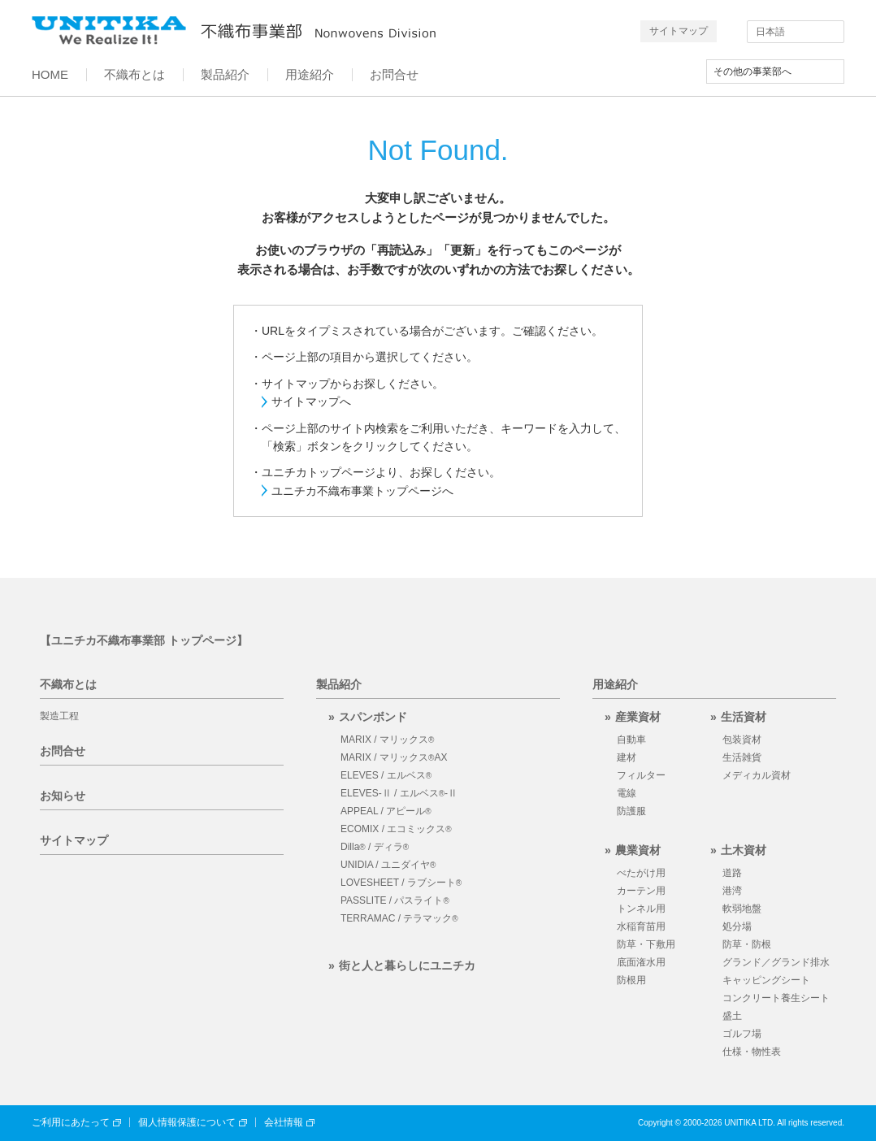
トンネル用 (641, 908)
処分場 (737, 926)
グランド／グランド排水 (776, 962)
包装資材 (741, 739)
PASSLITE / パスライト (394, 900)
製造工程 (59, 716)
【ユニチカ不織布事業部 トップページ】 (144, 640)
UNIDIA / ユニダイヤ (388, 864)
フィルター (641, 775)
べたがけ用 (641, 873)
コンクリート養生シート (776, 998)
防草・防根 (746, 944)
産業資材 (638, 716)
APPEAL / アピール (385, 811)
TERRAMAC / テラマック (399, 918)
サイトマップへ (311, 401)
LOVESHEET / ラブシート (401, 882)
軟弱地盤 (741, 908)
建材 (626, 757)
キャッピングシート (766, 980)
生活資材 (743, 716)
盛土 (732, 1016)
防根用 (631, 980)
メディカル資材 (756, 775)
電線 (626, 793)
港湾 (732, 890)
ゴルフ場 (741, 1033)
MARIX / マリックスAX (393, 757)
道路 (732, 873)
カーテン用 (641, 890)
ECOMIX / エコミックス (396, 829)
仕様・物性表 (751, 1051)
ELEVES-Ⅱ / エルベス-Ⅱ (399, 793)
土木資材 (743, 850)
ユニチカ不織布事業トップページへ (362, 490)
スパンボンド (373, 716)
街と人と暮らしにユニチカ (407, 965)
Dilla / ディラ (374, 846)
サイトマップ (678, 31)
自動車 (631, 739)
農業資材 (638, 850)
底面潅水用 (641, 962)
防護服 (631, 811)
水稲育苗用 (641, 926)
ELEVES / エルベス (385, 775)
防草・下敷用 (646, 944)
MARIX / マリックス (387, 739)
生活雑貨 (741, 757)
